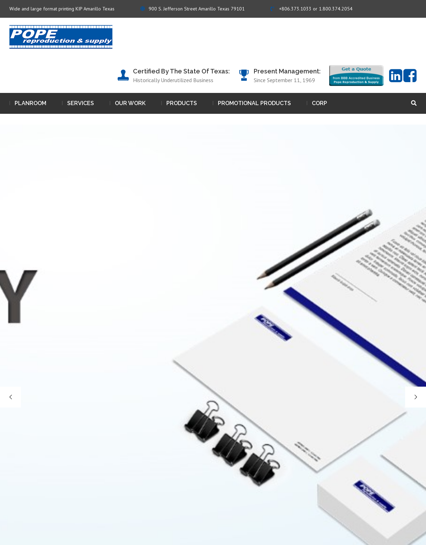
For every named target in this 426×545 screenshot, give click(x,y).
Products (181, 103)
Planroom (30, 103)
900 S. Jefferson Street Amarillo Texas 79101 (192, 9)
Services (80, 103)
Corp (319, 103)
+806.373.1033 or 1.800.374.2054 (311, 9)
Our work (130, 103)
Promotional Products (254, 103)
